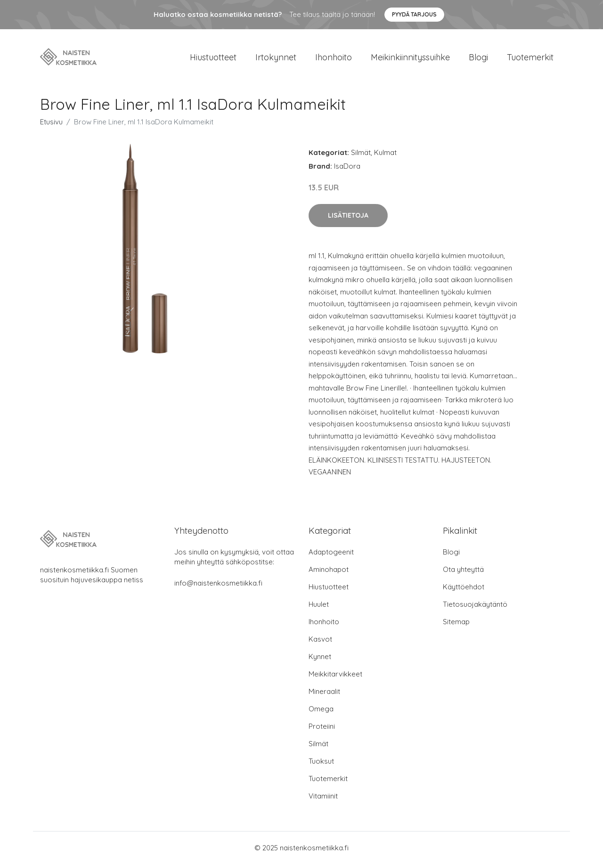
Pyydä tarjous (414, 14)
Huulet (319, 604)
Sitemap (456, 621)
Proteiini (322, 726)
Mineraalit (324, 691)
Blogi (478, 57)
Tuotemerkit (530, 57)
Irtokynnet (275, 57)
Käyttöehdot (463, 586)
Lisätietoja (348, 215)
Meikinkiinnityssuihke (410, 57)
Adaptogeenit (331, 551)
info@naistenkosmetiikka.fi (218, 583)
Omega (321, 708)
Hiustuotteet (213, 57)
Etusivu (51, 121)
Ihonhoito (333, 57)
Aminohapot (329, 569)
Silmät (361, 152)
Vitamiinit (323, 795)
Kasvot (320, 639)
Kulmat (385, 152)
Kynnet (320, 656)
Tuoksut (321, 761)
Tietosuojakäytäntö (475, 604)
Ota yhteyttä (463, 569)
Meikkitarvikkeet (335, 673)
